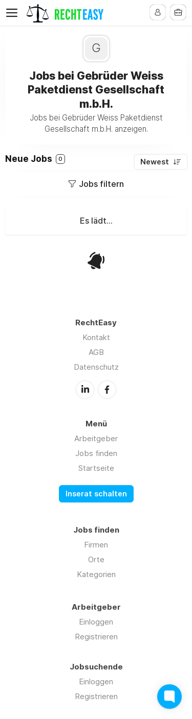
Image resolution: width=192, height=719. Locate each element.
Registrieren (96, 636)
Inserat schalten (96, 493)
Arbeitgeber (96, 438)
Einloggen (96, 622)
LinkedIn (85, 389)
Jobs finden (96, 453)
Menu (14, 12)
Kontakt (96, 337)
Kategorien (96, 574)
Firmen (96, 544)
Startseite (96, 468)
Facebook (107, 389)
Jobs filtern (101, 184)
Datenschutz (96, 367)
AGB (96, 352)
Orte (96, 559)
